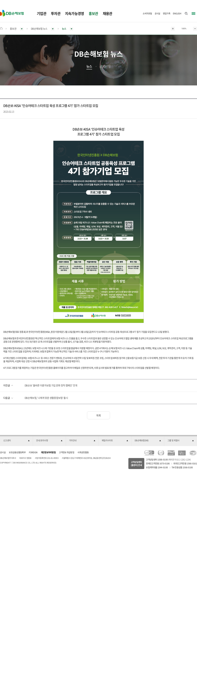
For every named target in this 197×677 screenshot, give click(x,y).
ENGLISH (177, 13)
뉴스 (89, 66)
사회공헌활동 (83, 452)
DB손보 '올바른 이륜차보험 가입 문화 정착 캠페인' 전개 (51, 385)
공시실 (157, 13)
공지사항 (105, 66)
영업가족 (166, 13)
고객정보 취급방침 (66, 452)
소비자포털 (147, 13)
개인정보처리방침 (48, 452)
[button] (16, 440)
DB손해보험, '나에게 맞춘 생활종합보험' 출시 (46, 398)
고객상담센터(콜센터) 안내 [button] (136, 463)
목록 (98, 415)
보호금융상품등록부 (17, 452)
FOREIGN (33, 452)
